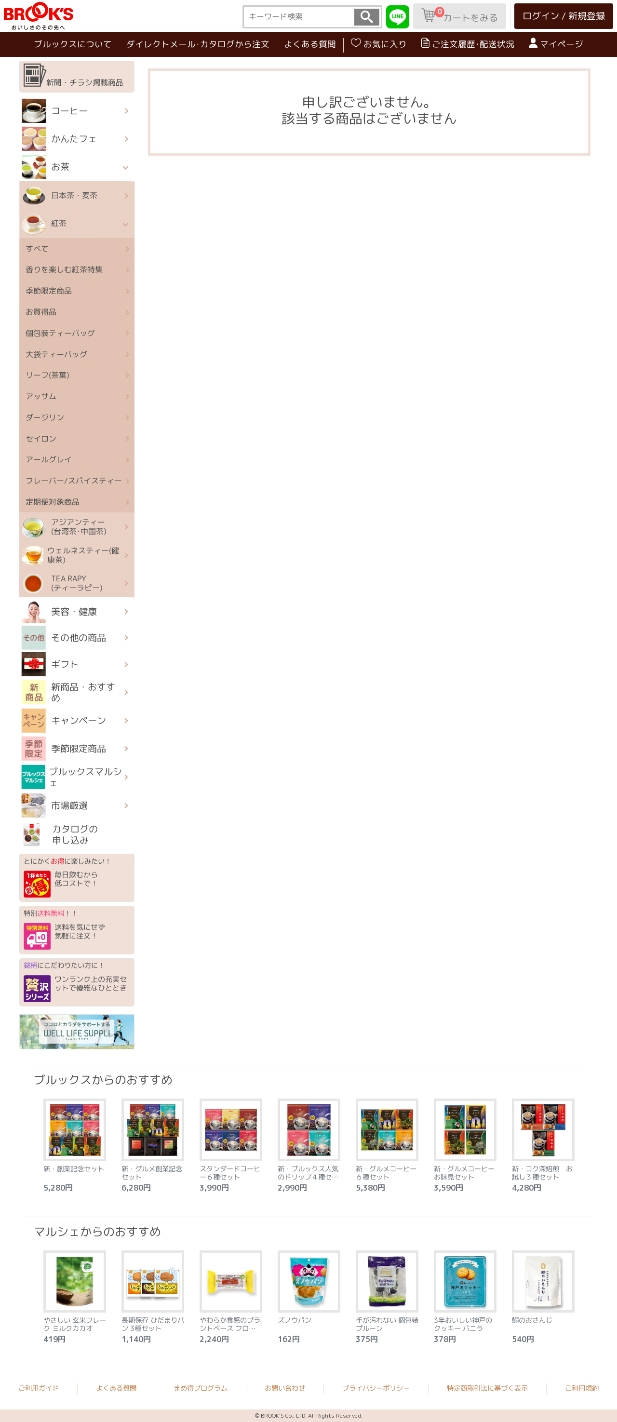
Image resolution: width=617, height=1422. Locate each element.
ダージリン (45, 417)
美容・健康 (59, 611)
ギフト (50, 664)
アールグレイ (49, 459)
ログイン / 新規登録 (564, 15)
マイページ (556, 44)
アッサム (41, 396)
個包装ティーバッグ (60, 332)
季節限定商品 (49, 290)
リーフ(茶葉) (47, 375)
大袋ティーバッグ (56, 354)
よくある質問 (310, 44)
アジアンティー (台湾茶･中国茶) (64, 526)
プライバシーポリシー (376, 1388)
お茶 (45, 166)
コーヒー (55, 110)
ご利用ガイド (38, 1388)
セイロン (41, 438)
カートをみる (459, 15)
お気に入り (379, 44)
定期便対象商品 (53, 501)
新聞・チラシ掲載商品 (73, 76)
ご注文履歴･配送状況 (467, 44)
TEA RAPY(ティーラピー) (62, 583)
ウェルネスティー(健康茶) (70, 555)
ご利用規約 (582, 1389)
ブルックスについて (73, 44)
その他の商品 (64, 638)
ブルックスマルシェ (71, 777)
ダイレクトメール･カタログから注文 (197, 44)
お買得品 (41, 312)
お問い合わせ (285, 1388)
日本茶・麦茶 (59, 195)
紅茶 (44, 224)
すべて (37, 248)
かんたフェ (59, 138)
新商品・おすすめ (68, 692)
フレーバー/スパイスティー (74, 480)
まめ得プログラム (201, 1388)
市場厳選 (54, 805)
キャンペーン (63, 720)
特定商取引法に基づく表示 (487, 1389)
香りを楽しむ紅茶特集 (64, 269)
